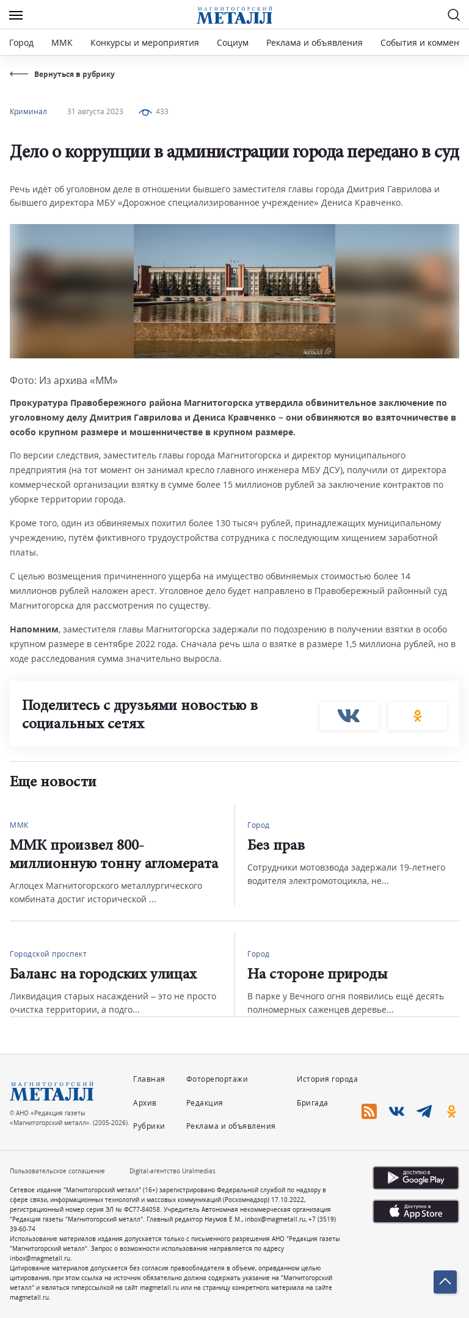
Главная (149, 1079)
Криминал (28, 111)
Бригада (313, 1103)
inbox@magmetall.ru (275, 1219)
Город (21, 42)
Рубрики (149, 1126)
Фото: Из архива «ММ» (64, 380)
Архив (145, 1103)
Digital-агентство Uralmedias (172, 1171)
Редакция (205, 1103)
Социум (233, 42)
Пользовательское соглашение (57, 1171)
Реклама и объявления (314, 42)
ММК (62, 42)
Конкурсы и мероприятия (146, 42)
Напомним (34, 629)
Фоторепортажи (217, 1079)
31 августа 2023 (95, 111)
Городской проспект (48, 954)
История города (327, 1079)
